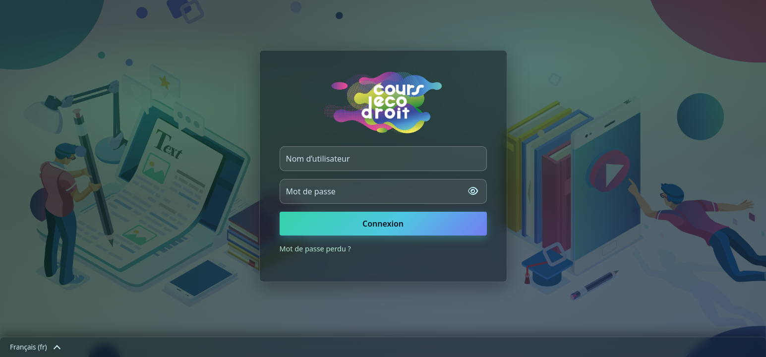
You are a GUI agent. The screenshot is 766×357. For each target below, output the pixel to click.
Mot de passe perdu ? (315, 248)
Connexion (383, 223)
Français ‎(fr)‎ (34, 347)
